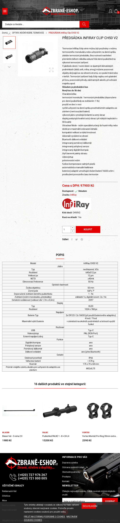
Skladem (82, 191)
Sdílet (72, 239)
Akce (4, 500)
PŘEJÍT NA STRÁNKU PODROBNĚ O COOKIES (44, 516)
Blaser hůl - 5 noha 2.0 (12, 436)
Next (9, 66)
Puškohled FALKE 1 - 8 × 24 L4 (55, 436)
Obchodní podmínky (71, 472)
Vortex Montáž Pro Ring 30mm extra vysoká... (100, 436)
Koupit (88, 229)
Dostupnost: (68, 191)
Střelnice (6, 496)
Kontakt (65, 481)
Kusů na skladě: (69, 217)
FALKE (45, 432)
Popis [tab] (60, 255)
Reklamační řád (9, 491)
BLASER (5, 432)
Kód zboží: (67, 212)
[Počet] (66, 229)
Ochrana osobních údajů (73, 467)
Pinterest (81, 239)
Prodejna (66, 476)
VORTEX (85, 432)
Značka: (66, 195)
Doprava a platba (70, 463)
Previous (9, 33)
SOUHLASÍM (89, 506)
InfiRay (73, 195)
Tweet (76, 239)
